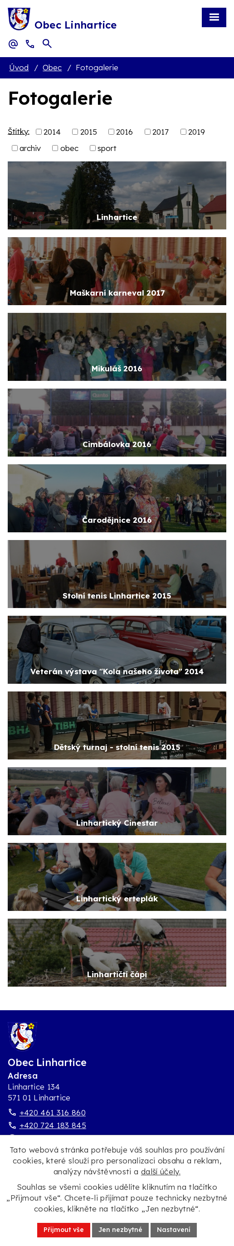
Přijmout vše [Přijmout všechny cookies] (64, 1230)
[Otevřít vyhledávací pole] (47, 43)
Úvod (19, 67)
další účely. (160, 1171)
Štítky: (18, 131)
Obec (52, 67)
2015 (88, 131)
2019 (196, 131)
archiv (30, 148)
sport (107, 148)
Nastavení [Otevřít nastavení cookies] (173, 1230)
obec (69, 148)
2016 (124, 131)
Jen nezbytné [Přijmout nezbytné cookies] (120, 1230)
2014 (52, 131)
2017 (160, 131)
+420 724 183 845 (53, 1125)
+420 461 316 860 (53, 1112)
